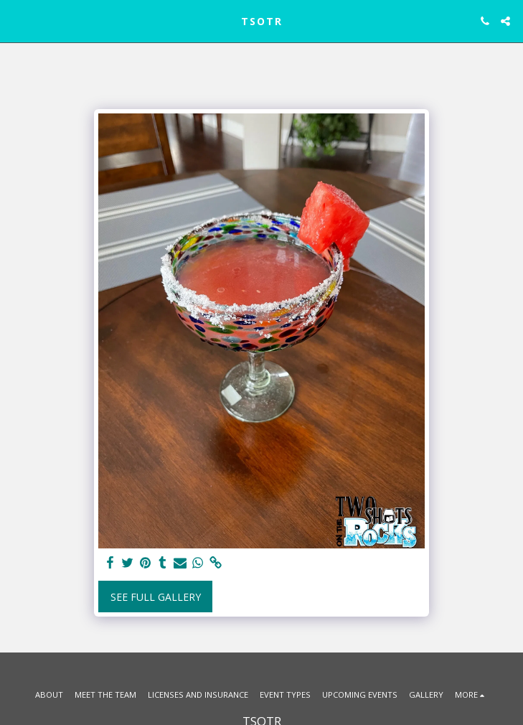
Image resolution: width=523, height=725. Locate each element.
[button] (16, 20)
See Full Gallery (155, 597)
